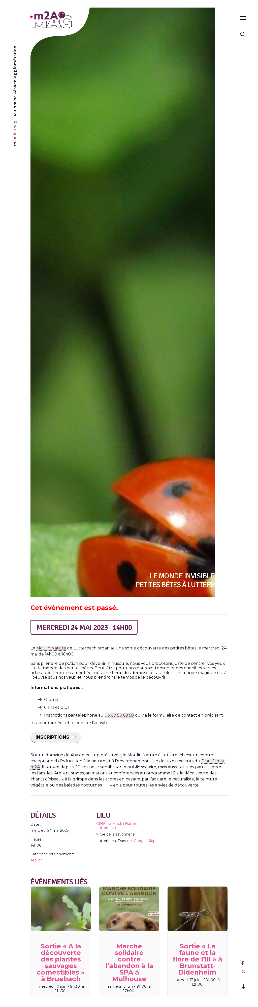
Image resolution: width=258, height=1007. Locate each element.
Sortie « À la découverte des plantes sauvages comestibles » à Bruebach (61, 962)
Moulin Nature (51, 648)
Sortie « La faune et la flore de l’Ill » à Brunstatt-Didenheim (197, 959)
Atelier (36, 860)
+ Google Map (143, 841)
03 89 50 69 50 (119, 715)
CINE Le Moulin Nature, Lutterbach (117, 825)
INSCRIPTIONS (52, 737)
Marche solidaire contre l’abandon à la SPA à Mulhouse (129, 962)
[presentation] (61, 909)
